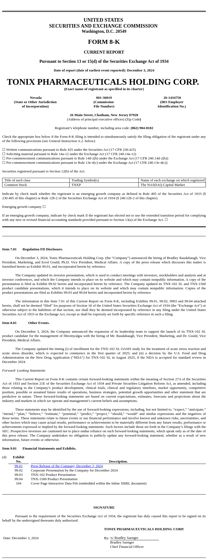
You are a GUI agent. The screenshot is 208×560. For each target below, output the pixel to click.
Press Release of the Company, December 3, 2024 (67, 466)
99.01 (19, 466)
